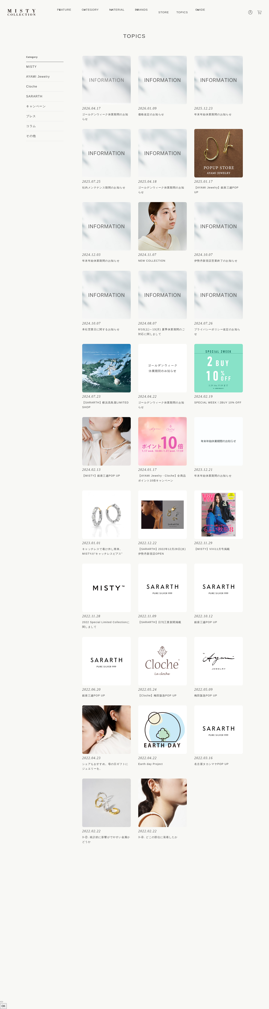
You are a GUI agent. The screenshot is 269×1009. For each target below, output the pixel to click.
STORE (163, 12)
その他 (31, 136)
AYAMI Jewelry (38, 76)
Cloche (31, 86)
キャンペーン (36, 106)
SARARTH (34, 96)
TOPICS (182, 12)
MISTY (31, 66)
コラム (31, 126)
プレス (31, 116)
